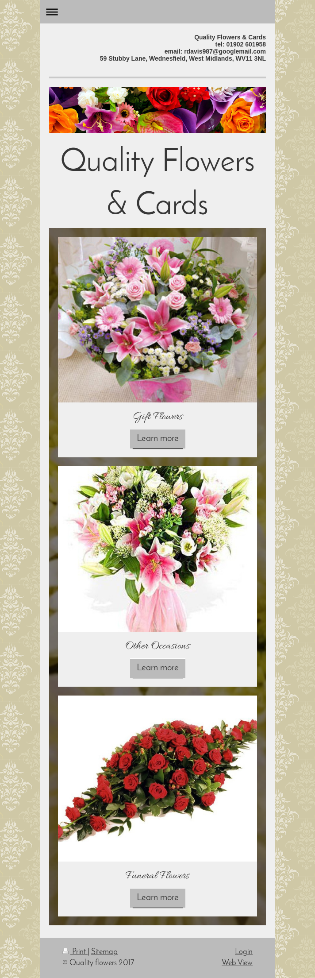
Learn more (158, 438)
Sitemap (104, 952)
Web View (237, 963)
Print (75, 952)
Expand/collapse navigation (157, 11)
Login (244, 952)
